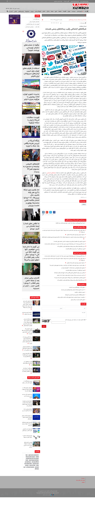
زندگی (48, 11)
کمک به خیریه (32, 473)
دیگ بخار (37, 27)
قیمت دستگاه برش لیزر (32, 468)
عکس (15, 11)
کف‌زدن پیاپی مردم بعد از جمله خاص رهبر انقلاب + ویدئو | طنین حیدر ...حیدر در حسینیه (31, 283)
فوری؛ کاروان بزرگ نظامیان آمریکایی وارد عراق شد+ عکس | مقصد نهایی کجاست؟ (67, 241)
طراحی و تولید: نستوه (48, 502)
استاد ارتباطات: (82, 26)
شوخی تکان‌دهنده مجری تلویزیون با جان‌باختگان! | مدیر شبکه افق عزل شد (28, 360)
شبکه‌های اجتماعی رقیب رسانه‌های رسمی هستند (65, 29)
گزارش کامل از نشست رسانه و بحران (77, 303)
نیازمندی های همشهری (75, 1)
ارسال (44, 330)
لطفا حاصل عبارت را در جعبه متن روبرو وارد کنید (75, 323)
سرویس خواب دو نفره (30, 464)
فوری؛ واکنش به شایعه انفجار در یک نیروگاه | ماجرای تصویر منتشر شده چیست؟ (68, 281)
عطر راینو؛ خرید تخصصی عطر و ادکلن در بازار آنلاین (27, 438)
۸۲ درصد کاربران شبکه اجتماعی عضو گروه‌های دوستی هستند (72, 293)
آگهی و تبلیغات (66, 1)
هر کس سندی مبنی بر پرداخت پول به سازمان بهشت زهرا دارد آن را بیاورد (69, 279)
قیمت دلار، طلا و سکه (80, 488)
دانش (44, 11)
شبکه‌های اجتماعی (51, 173)
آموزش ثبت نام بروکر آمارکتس (32, 24)
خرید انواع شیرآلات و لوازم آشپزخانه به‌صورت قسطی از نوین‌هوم (27, 425)
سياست (73, 11)
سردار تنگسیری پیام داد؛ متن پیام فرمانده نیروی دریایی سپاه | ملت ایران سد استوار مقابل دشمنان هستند (27, 343)
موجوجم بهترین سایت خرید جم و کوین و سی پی (27, 418)
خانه (86, 11)
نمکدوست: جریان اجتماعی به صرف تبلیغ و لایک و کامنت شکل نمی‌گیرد (69, 301)
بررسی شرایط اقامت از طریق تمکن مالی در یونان (27, 387)
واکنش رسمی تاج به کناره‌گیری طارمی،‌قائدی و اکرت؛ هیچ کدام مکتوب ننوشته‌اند (68, 276)
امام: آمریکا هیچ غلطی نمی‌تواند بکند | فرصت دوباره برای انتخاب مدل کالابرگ (68, 223)
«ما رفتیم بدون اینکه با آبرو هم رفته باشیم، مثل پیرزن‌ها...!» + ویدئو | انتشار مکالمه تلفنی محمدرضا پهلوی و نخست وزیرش (31, 197)
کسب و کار (10, 11)
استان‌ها (27, 11)
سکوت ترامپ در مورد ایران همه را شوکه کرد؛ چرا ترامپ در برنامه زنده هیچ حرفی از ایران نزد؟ (65, 269)
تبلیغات (83, 490)
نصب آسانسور (36, 471)
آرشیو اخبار (79, 11)
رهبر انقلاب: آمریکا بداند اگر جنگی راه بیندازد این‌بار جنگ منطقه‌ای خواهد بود (27, 375)
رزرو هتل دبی (36, 19)
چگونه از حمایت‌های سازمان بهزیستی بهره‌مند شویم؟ (31, 48)
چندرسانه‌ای (21, 11)
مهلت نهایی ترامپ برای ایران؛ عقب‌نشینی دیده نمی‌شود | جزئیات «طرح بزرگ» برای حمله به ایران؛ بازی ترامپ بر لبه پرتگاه (27, 305)
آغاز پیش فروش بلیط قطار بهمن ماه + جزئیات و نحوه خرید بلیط (27, 431)
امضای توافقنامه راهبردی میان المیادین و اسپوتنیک (74, 298)
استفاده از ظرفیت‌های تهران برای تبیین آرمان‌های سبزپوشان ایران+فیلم (31, 72)
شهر (56, 11)
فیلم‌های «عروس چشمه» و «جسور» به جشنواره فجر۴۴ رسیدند (31, 167)
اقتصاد (64, 11)
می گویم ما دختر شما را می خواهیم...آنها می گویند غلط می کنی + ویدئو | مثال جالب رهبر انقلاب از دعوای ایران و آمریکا (31, 253)
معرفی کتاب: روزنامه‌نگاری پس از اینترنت (76, 291)
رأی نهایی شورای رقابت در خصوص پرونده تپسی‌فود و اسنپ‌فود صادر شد (27, 395)
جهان (69, 11)
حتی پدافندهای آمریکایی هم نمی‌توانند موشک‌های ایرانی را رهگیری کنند (70, 248)
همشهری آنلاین (80, 6)
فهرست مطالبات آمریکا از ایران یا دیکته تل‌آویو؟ (33, 120)
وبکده (37, 473)
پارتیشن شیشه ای (29, 27)
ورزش (32, 11)
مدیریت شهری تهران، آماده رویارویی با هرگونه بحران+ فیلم (31, 97)
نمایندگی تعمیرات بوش (34, 22)
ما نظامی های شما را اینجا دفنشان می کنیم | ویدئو (31, 226)
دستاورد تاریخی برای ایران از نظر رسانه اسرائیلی (75, 234)
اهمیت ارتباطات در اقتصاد (79, 296)
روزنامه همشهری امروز (84, 1)
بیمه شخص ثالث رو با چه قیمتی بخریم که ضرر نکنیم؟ (27, 402)
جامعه (60, 11)
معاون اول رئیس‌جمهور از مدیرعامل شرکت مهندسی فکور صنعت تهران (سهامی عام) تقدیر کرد (27, 410)
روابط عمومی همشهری (58, 1)
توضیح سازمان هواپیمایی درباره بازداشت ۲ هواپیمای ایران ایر (72, 271)
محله (52, 11)
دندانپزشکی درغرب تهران (33, 462)
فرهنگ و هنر (38, 11)
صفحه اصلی (84, 19)
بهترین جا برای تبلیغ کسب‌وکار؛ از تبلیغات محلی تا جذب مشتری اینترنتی (27, 452)
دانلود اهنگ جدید (28, 471)
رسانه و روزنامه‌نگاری (72, 19)
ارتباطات (78, 19)
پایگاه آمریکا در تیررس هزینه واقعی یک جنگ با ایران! (31, 143)
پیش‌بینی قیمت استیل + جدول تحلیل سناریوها (27, 444)
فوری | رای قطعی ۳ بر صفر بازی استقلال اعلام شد (74, 250)
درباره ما (83, 486)
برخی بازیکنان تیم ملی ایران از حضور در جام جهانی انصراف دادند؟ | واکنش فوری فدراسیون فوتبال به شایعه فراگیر (27, 322)
